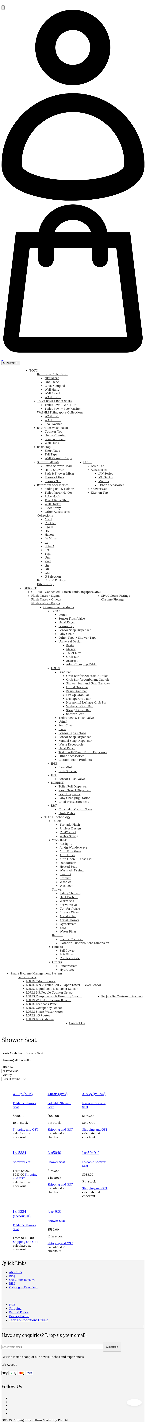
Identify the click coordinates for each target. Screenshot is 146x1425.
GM (47, 573)
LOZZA (49, 546)
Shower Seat (75, 714)
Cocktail (50, 523)
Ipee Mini (65, 767)
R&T (54, 805)
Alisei (48, 519)
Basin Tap (44, 447)
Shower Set (53, 481)
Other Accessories (58, 511)
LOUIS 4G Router (38, 1015)
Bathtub (57, 935)
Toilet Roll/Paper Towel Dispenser (83, 752)
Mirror (70, 649)
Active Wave (68, 905)
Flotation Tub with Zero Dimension (84, 943)
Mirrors (103, 481)
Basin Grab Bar (76, 691)
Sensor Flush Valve (72, 618)
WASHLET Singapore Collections (60, 412)
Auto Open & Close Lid (76, 859)
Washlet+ (66, 885)
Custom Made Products (75, 760)
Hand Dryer (67, 622)
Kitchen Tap (45, 584)
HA (47, 531)
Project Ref (109, 996)
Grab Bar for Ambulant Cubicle (88, 679)
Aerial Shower (69, 920)
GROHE (99, 592)
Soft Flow (66, 954)
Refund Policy (19, 1312)
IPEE (54, 763)
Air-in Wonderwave (73, 847)
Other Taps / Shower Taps (77, 637)
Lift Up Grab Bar (77, 695)
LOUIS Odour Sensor (41, 981)
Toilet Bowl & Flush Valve (76, 718)
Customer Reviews (130, 996)
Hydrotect (67, 969)
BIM (12, 1283)
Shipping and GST (25, 1129)
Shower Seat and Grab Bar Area (88, 683)
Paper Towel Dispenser (75, 790)
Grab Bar (72, 656)
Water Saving (69, 836)
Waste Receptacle (71, 744)
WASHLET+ (53, 397)
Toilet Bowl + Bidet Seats (54, 401)
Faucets (57, 947)
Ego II (49, 527)
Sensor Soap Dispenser (75, 630)
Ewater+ (65, 874)
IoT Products (27, 977)
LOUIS (87, 462)
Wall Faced (52, 393)
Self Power (67, 950)
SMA (63, 927)
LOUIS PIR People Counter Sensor (50, 992)
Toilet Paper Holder (58, 492)
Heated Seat (68, 866)
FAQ (12, 1305)
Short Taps (52, 450)
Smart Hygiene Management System (36, 973)
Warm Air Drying (71, 870)
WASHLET (52, 416)
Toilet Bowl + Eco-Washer (63, 408)
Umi (48, 557)
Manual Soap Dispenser (75, 740)
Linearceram (69, 966)
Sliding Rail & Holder (59, 489)
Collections (45, 515)
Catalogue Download (23, 1287)
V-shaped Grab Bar (79, 706)
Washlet (65, 882)
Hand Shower (54, 470)
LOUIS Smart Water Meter (44, 1011)
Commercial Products (58, 607)
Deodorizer (68, 863)
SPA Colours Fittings (115, 595)
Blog (12, 1276)
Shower (57, 889)
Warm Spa (67, 901)
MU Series (105, 477)
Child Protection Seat (74, 802)
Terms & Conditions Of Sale (28, 1320)
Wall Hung (52, 389)
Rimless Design (70, 828)
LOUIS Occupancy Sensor (44, 1008)
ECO (54, 775)
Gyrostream (68, 924)
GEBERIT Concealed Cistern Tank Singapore (62, 592)
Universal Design (70, 641)
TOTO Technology (57, 817)
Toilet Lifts (73, 653)
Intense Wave (69, 912)
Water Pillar (68, 931)
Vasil (48, 561)
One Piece (52, 382)
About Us (15, 1272)
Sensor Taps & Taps (72, 733)
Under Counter (55, 435)
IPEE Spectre (68, 771)
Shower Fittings (48, 462)
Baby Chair (66, 634)
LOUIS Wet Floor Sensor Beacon (48, 1000)
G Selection (53, 576)
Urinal (63, 615)
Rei (47, 550)
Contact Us (77, 1023)
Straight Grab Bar (78, 710)
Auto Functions (70, 851)
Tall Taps (51, 454)
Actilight (66, 843)
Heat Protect (69, 897)
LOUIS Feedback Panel (42, 1004)
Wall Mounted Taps (58, 458)
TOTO (33, 370)
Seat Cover (66, 725)
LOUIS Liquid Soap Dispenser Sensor (52, 989)
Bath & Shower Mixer (60, 473)
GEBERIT (30, 588)
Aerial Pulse (68, 916)
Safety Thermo (70, 893)
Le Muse (50, 538)
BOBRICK (57, 782)
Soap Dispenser (69, 794)
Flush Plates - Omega (46, 599)
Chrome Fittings (112, 599)
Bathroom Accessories (52, 485)
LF (46, 542)
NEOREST (52, 378)
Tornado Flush (70, 824)
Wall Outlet (53, 504)
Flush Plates (67, 813)
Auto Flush (67, 855)
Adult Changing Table (81, 664)
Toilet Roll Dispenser (73, 786)
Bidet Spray (53, 508)
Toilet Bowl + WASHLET (61, 405)
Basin (70, 645)
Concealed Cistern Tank (75, 809)
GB (47, 569)
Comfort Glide (70, 958)
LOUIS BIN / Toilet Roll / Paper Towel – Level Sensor (63, 985)
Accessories (99, 470)
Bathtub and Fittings (51, 580)
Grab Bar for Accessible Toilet (87, 676)
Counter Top (54, 431)
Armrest (72, 660)
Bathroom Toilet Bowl (52, 374)
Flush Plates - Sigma (45, 595)
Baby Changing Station (74, 798)
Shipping (15, 1308)
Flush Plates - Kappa (45, 603)
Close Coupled (55, 386)
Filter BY (7, 1067)
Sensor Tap (66, 626)
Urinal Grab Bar (77, 687)
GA (47, 565)
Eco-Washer (53, 424)
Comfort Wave (70, 908)
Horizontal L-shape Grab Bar (86, 702)
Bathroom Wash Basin (52, 428)
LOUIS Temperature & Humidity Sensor (54, 996)
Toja (48, 553)
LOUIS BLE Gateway (40, 1019)
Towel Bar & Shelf (57, 500)
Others (57, 962)
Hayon (49, 534)
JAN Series (105, 473)
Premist (65, 878)
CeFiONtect (68, 832)
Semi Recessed (55, 439)
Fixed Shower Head (58, 466)
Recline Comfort (71, 939)
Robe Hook (52, 496)
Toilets (57, 821)
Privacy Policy (19, 1316)
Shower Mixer (54, 477)
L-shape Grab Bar (78, 698)
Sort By (7, 1075)
